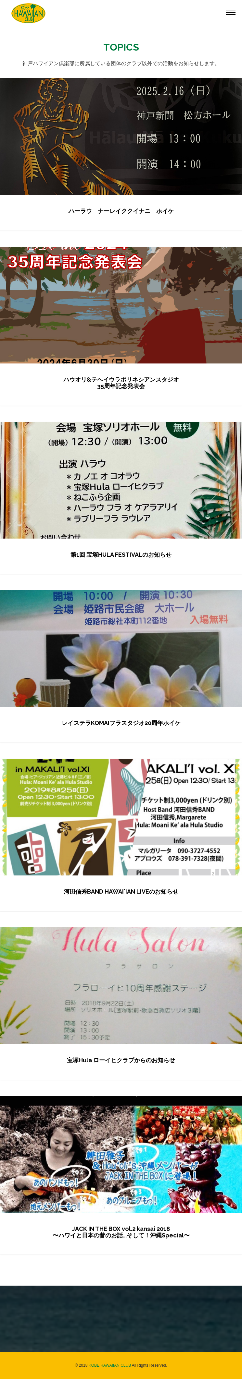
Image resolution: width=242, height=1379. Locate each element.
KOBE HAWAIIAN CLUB (110, 1365)
